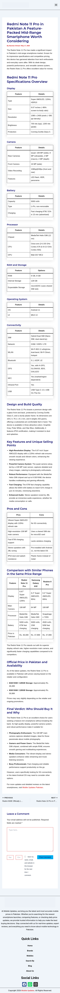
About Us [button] (30, 971)
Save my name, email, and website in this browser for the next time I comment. (29, 866)
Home (30, 945)
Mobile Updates (27, 990)
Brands (30, 950)
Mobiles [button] (30, 956)
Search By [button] (30, 961)
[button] (56, 5)
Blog (30, 966)
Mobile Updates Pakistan (32, 787)
